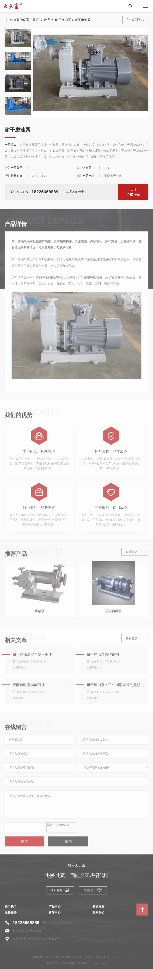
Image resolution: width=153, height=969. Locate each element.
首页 (35, 20)
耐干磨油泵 (63, 20)
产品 (47, 20)
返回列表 (136, 20)
